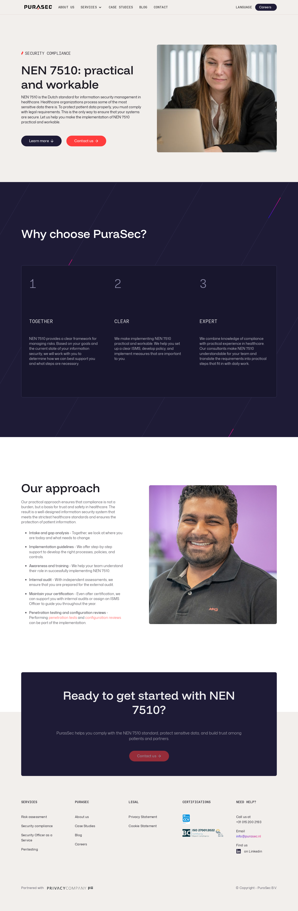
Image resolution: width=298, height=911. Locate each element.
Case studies (121, 7)
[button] (91, 7)
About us (66, 7)
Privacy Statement (143, 817)
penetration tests (63, 620)
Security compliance (37, 826)
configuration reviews (103, 620)
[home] (38, 7)
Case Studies (85, 826)
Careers (81, 844)
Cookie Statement (143, 826)
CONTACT (161, 7)
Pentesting (29, 849)
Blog (143, 7)
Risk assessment (34, 817)
